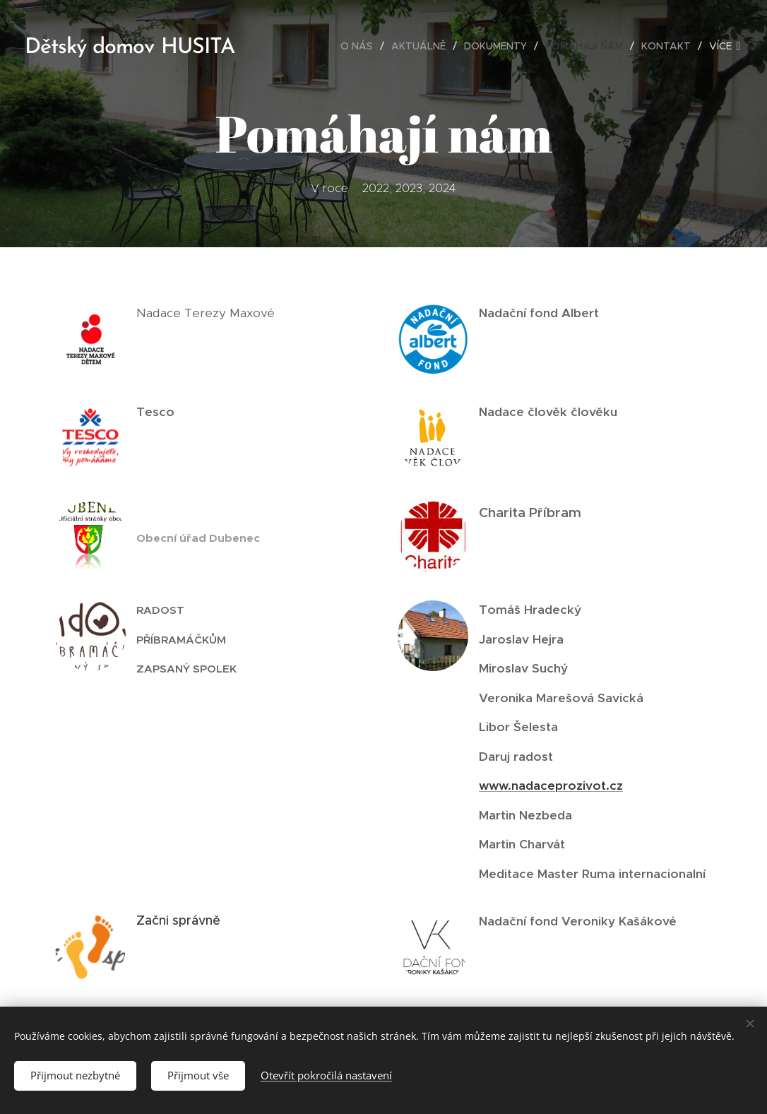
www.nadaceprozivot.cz (551, 785)
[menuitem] (360, 46)
